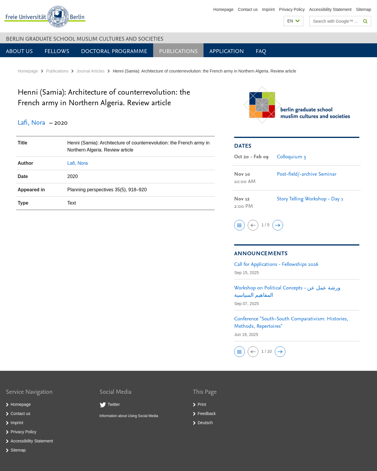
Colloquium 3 (291, 156)
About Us (19, 51)
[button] (293, 21)
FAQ (261, 51)
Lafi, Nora (31, 122)
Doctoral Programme (114, 51)
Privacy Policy (292, 9)
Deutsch (205, 422)
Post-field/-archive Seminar (306, 173)
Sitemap (363, 9)
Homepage (223, 9)
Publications (178, 51)
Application (226, 51)
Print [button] (202, 404)
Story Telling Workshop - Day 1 (310, 198)
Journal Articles (91, 71)
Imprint (268, 9)
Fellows (56, 51)
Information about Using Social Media (129, 416)
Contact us (248, 9)
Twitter (114, 404)
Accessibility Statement (330, 9)
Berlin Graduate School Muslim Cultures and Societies (84, 38)
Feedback (207, 413)
